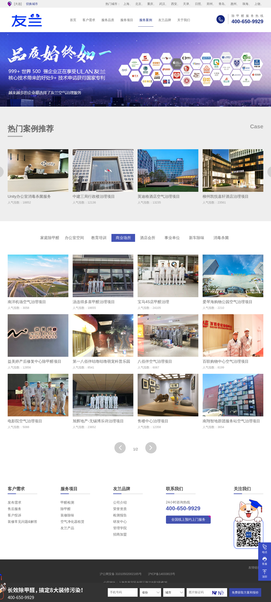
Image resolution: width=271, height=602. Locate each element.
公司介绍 (120, 502)
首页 (73, 20)
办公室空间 (74, 238)
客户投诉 (14, 515)
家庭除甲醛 (49, 238)
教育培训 (99, 238)
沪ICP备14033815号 (161, 574)
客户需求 (88, 20)
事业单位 (172, 238)
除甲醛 (66, 509)
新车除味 (196, 238)
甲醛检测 (67, 502)
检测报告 (120, 515)
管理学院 (120, 528)
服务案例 (145, 20)
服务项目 (126, 20)
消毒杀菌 (221, 238)
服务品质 (107, 20)
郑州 (210, 4)
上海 (126, 4)
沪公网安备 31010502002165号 (121, 574)
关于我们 (183, 20)
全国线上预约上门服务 (188, 519)
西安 (174, 4)
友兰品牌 (164, 20)
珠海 (245, 4)
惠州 (233, 4)
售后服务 (14, 509)
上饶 (257, 4)
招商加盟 (120, 534)
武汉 (162, 4)
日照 (198, 4)
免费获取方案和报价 (245, 592)
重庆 (150, 4)
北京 (138, 4)
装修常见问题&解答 (22, 521)
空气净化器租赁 (72, 521)
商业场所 (123, 238)
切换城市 (32, 4)
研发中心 (120, 521)
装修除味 (67, 515)
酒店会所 (147, 238)
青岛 (222, 4)
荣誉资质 (120, 509)
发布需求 (14, 502)
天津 (186, 4)
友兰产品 (67, 528)
